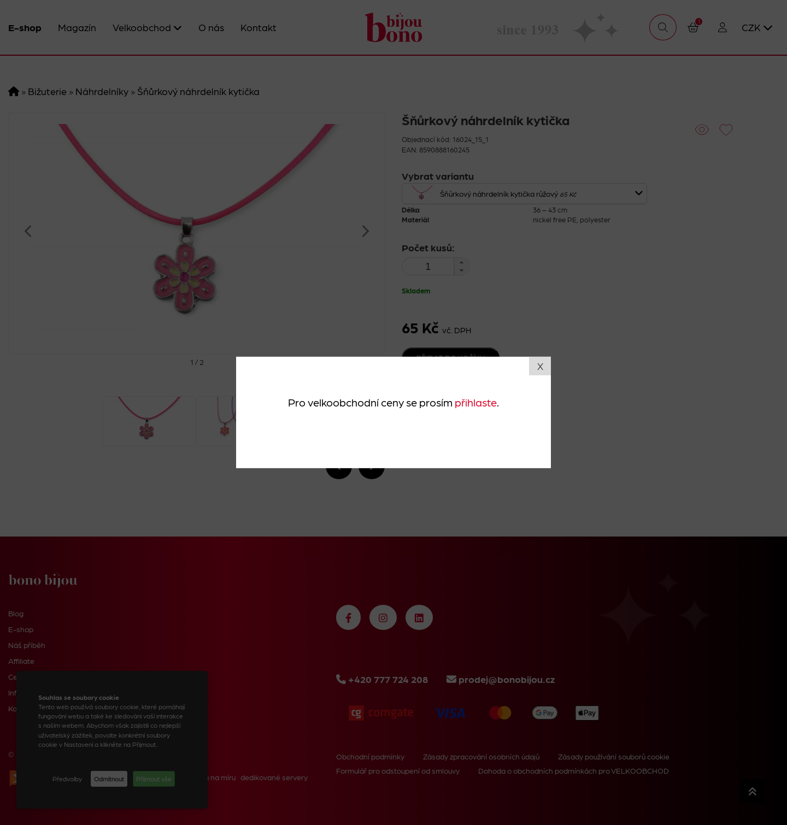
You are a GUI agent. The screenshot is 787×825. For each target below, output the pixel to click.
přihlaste (476, 401)
